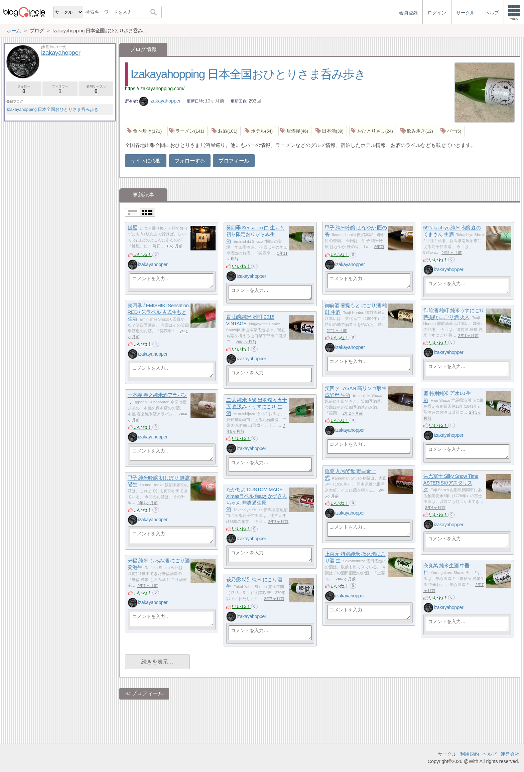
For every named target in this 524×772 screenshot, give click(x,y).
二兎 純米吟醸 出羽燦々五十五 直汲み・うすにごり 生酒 (256, 406)
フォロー (23, 89)
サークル (447, 754)
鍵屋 (132, 228)
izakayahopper (160, 101)
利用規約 (469, 754)
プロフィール (233, 161)
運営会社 (510, 754)
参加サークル (96, 89)
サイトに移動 (145, 161)
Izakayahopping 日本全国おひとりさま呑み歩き (248, 73)
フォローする (189, 161)
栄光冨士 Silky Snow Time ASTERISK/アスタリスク (451, 482)
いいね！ (142, 254)
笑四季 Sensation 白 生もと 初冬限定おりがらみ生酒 (255, 234)
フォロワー (60, 89)
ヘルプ (490, 754)
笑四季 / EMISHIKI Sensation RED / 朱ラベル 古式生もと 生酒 (158, 312)
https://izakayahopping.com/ (154, 88)
